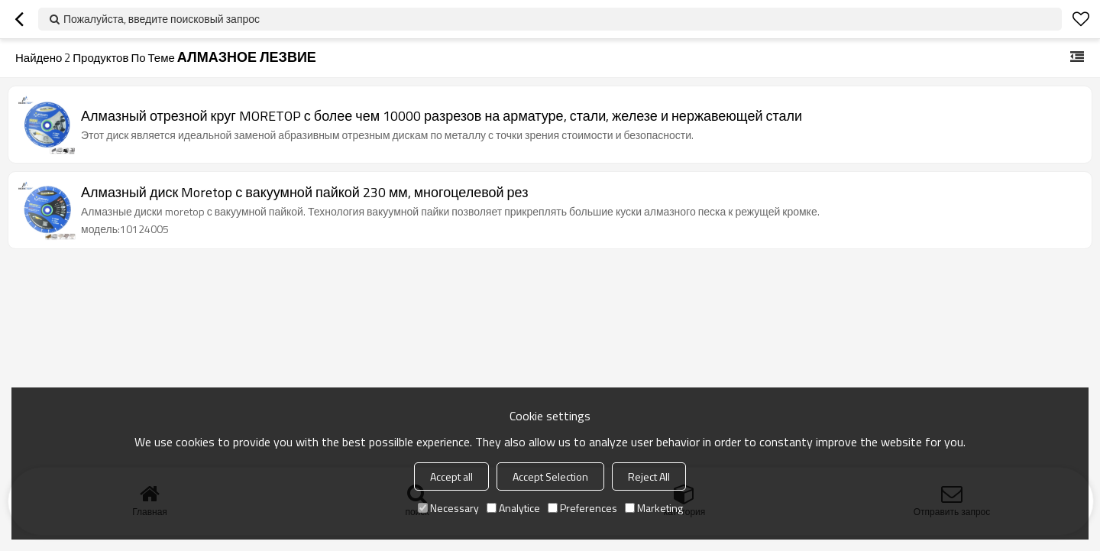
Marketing (654, 508)
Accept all (451, 476)
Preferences (582, 508)
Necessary (448, 508)
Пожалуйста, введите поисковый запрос (161, 19)
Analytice (513, 508)
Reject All (649, 476)
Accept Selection (550, 476)
